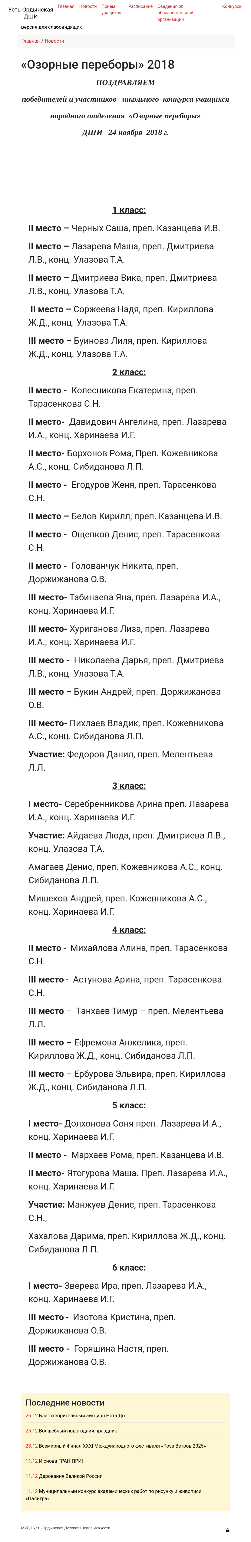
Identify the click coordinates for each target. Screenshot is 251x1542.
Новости (88, 6)
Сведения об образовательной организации (175, 13)
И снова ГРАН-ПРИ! (61, 1461)
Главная (66, 6)
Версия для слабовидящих (51, 27)
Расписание (140, 6)
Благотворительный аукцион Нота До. (82, 1416)
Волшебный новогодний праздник (78, 1431)
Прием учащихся (111, 10)
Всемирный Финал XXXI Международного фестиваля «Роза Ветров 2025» (122, 1446)
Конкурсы (232, 6)
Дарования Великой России (71, 1476)
